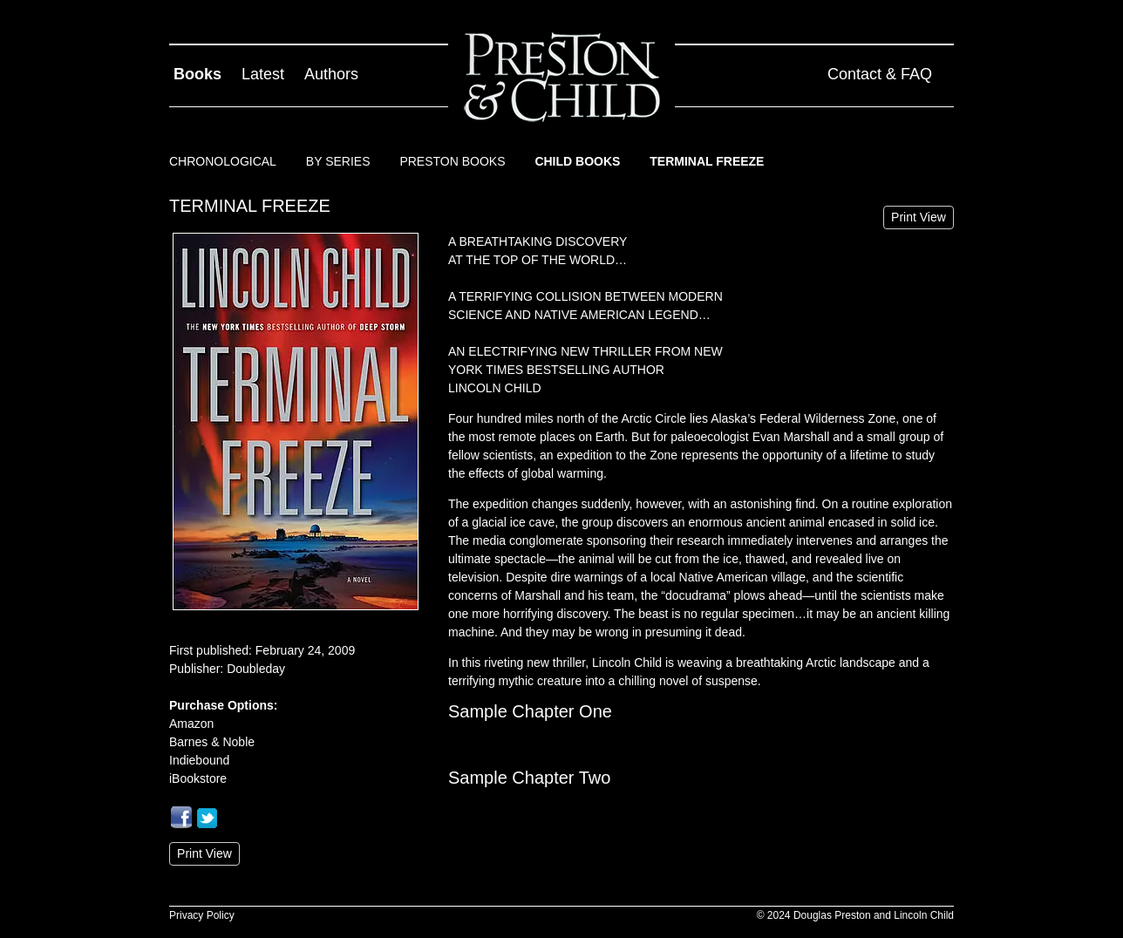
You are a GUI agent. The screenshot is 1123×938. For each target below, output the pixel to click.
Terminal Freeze (707, 161)
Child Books (577, 161)
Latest (263, 74)
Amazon (191, 724)
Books (197, 74)
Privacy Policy (202, 915)
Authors (331, 74)
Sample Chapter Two (529, 777)
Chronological (222, 161)
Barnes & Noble (212, 742)
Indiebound (199, 760)
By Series (338, 161)
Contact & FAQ (879, 74)
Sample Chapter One (530, 711)
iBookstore (198, 778)
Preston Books (452, 161)
